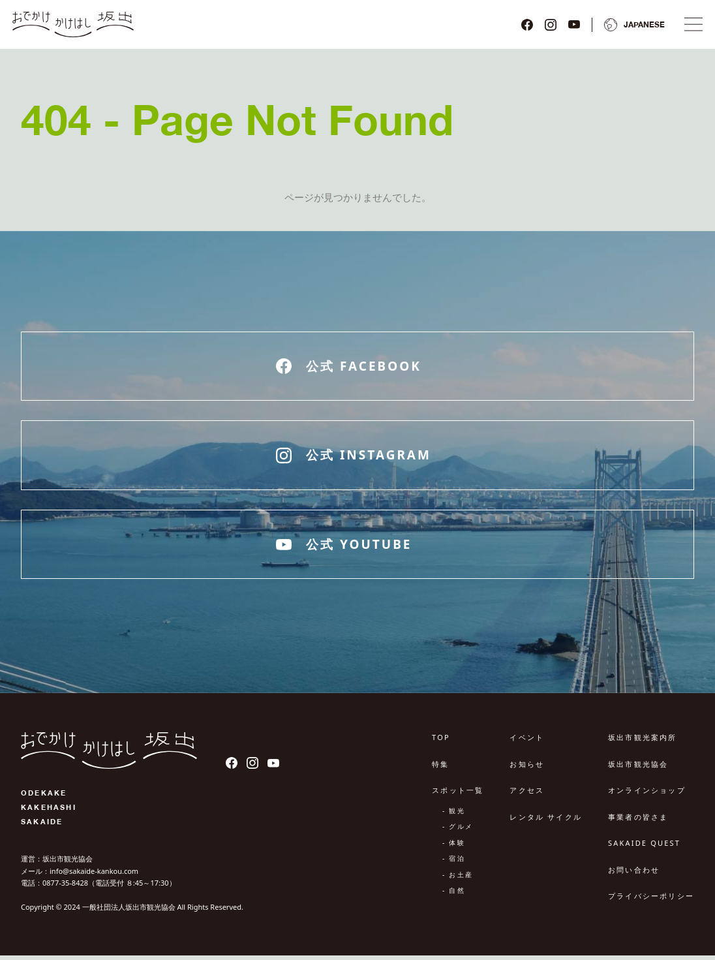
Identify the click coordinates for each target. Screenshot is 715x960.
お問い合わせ (634, 874)
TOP (441, 742)
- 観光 (453, 815)
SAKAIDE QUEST (644, 848)
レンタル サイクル (546, 821)
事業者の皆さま (638, 821)
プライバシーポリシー (651, 901)
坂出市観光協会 (638, 768)
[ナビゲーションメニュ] (690, 26)
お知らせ (527, 768)
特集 (440, 768)
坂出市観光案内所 (642, 742)
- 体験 (453, 847)
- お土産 (457, 879)
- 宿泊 (453, 863)
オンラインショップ (647, 795)
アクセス (527, 795)
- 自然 (453, 895)
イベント (527, 742)
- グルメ (457, 831)
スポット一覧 (457, 795)
